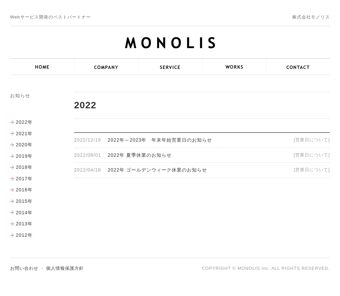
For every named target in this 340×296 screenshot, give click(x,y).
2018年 (24, 167)
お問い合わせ (24, 268)
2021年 (24, 133)
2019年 (24, 156)
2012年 (24, 235)
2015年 (24, 201)
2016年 (24, 189)
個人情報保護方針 (65, 268)
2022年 (24, 122)
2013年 (24, 223)
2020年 (24, 144)
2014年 (24, 212)
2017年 (24, 178)
